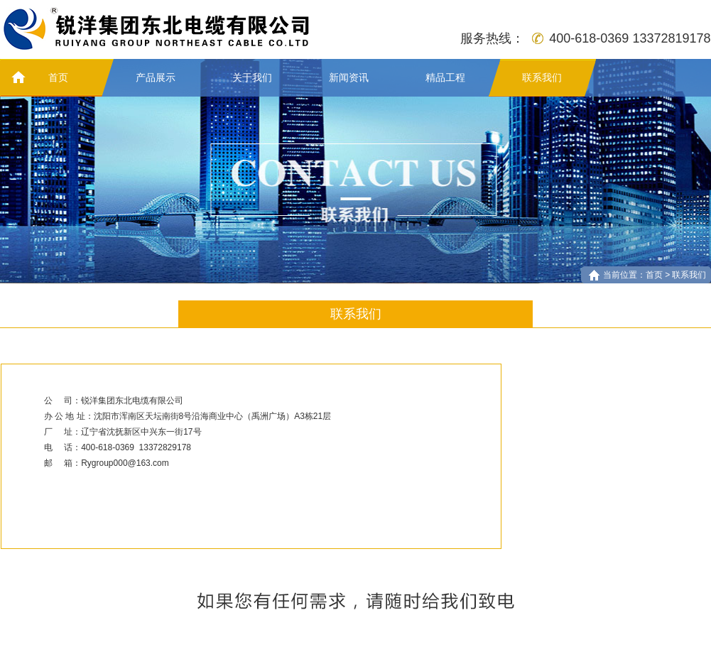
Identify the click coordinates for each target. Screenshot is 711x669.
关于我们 (252, 77)
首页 (58, 77)
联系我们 (542, 77)
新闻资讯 (349, 77)
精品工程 (445, 77)
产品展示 (155, 77)
